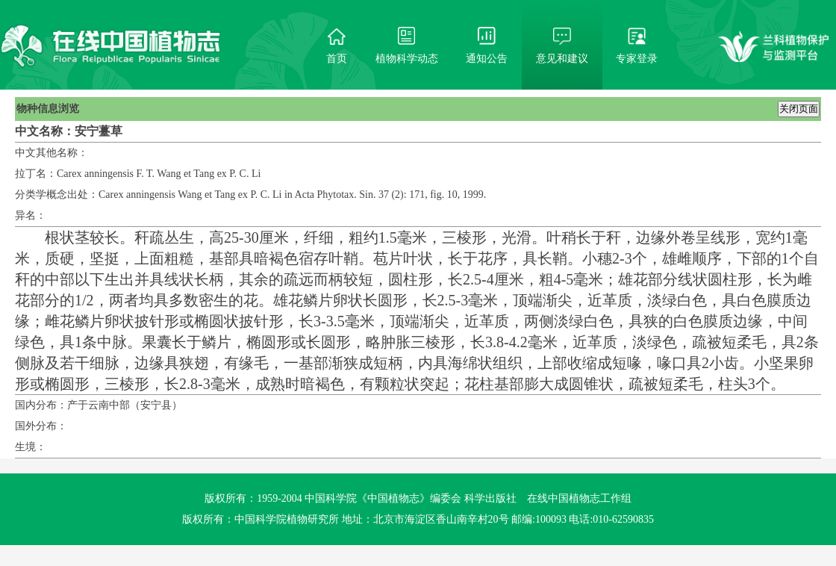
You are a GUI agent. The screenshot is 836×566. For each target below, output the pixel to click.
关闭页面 (798, 108)
